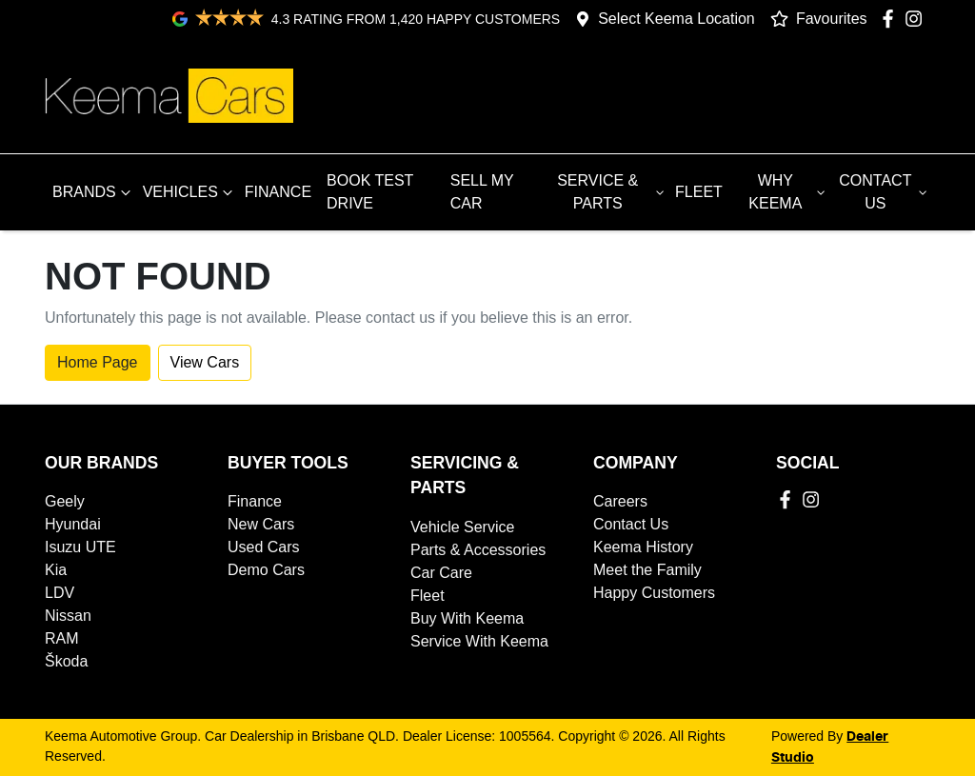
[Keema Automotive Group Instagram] (917, 19)
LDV (59, 593)
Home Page (97, 362)
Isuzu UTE (80, 547)
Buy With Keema (467, 618)
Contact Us (630, 524)
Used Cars (264, 547)
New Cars (261, 524)
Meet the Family (647, 570)
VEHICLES (190, 192)
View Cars (205, 362)
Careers (620, 501)
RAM (62, 638)
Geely (65, 501)
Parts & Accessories (478, 550)
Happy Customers (654, 593)
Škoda (66, 661)
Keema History (643, 547)
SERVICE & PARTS (612, 191)
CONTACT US (884, 191)
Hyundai (73, 524)
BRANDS (93, 192)
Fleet (427, 595)
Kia (56, 570)
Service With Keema (479, 641)
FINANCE (278, 192)
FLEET (699, 192)
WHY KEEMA (788, 191)
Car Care (441, 573)
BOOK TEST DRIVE (370, 191)
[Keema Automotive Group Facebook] (892, 19)
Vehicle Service (462, 527)
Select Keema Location (676, 18)
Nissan (68, 615)
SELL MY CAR (482, 191)
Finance (255, 501)
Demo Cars (266, 570)
